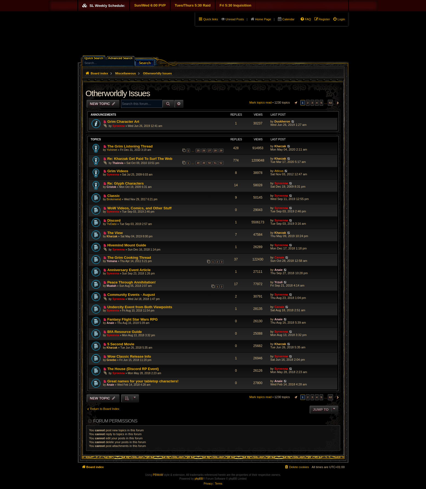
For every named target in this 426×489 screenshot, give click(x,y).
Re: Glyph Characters (125, 183)
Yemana (112, 261)
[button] (295, 103)
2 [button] (308, 102)
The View (115, 233)
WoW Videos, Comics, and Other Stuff (139, 208)
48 (198, 163)
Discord (113, 220)
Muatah (111, 285)
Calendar (288, 19)
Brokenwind (114, 199)
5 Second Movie (120, 344)
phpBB (199, 478)
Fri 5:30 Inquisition (236, 5)
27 (209, 150)
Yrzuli (278, 282)
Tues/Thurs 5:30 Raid (193, 5)
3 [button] (312, 102)
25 (198, 150)
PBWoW (158, 474)
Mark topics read (260, 102)
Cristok (111, 186)
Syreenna (118, 125)
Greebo (111, 360)
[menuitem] (339, 19)
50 (209, 163)
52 (220, 163)
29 (220, 150)
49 (203, 163)
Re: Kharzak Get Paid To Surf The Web (139, 159)
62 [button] (330, 102)
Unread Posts (234, 19)
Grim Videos (117, 171)
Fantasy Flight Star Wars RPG (132, 319)
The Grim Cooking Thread (129, 257)
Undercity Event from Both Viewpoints (139, 307)
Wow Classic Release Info (129, 356)
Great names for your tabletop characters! (142, 381)
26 (203, 150)
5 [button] (321, 102)
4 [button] (317, 102)
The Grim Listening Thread (130, 146)
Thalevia (117, 163)
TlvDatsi (112, 224)
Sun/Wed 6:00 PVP (150, 5)
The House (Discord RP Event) (133, 369)
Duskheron (282, 121)
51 (215, 163)
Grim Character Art (123, 122)
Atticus (278, 171)
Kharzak (280, 146)
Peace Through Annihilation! (131, 282)
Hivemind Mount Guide (126, 245)
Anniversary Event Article (129, 270)
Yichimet (112, 149)
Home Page (263, 19)
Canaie (279, 257)
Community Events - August (131, 295)
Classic (113, 196)
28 (215, 150)
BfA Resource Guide (124, 332)
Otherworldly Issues (118, 93)
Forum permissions (115, 421)
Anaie (278, 269)
